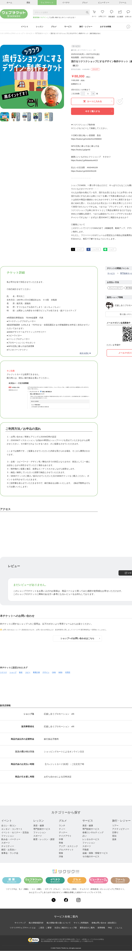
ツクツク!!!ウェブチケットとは (22, 928)
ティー (62, 829)
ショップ (13, 672)
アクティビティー (120, 829)
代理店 (67, 672)
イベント (6, 820)
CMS (54, 672)
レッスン (38, 820)
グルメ (63, 820)
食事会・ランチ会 (9, 853)
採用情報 (101, 928)
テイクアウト (65, 836)
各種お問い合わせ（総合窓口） (104, 923)
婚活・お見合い (8, 849)
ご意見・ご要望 (44, 928)
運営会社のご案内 (87, 928)
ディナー (63, 832)
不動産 (85, 849)
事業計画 (36, 672)
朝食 (61, 853)
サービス (29, 33)
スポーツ (5, 843)
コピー (27, 672)
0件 (75, 66)
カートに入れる (97, 101)
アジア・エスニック (68, 846)
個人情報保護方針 (36, 923)
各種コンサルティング (93, 832)
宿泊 (114, 836)
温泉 (114, 839)
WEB (60, 672)
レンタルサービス (90, 839)
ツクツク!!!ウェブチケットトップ (12, 33)
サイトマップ (20, 923)
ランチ (62, 825)
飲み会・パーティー (10, 839)
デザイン (45, 672)
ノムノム (118, 928)
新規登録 (36, 17)
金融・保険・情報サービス (95, 853)
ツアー (115, 825)
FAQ (110, 928)
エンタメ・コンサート (11, 829)
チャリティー (7, 846)
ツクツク (3, 672)
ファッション (7, 836)
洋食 (61, 856)
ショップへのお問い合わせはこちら (80, 638)
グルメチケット (66, 849)
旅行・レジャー (121, 820)
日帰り (115, 832)
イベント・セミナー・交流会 (15, 832)
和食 (61, 843)
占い (84, 836)
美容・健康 (38, 825)
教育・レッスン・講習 (43, 839)
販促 (20, 672)
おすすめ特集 (105, 27)
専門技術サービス (41, 33)
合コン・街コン (8, 825)
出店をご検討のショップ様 (65, 928)
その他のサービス (90, 856)
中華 (61, 839)
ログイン (44, 17)
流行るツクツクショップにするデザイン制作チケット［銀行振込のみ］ (76, 33)
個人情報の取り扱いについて (59, 923)
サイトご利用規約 (81, 923)
